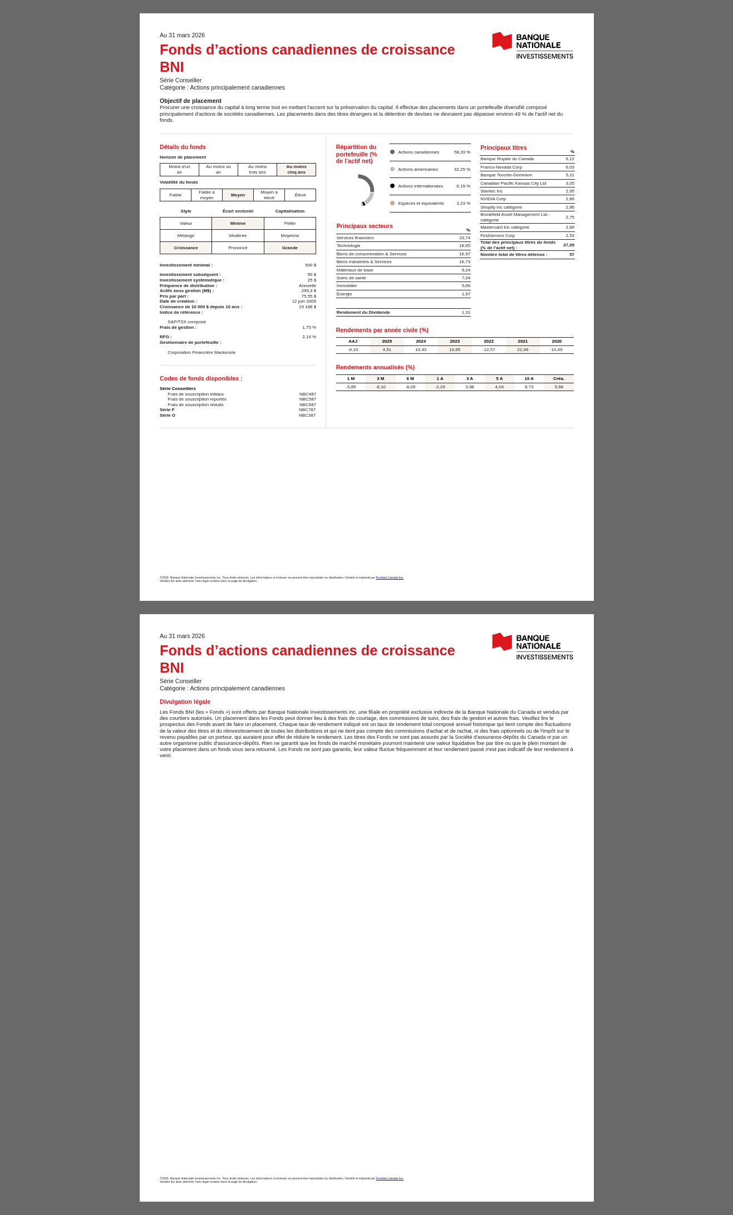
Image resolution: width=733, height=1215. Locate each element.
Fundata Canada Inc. (390, 577)
